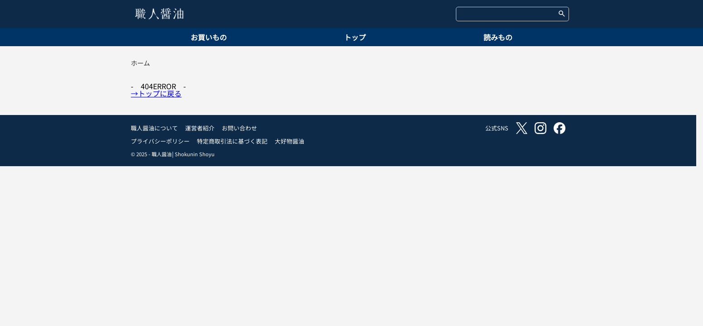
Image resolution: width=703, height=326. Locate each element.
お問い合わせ (239, 128)
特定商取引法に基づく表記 (232, 141)
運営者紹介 (200, 128)
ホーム (140, 62)
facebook (559, 128)
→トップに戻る (156, 93)
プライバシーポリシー (160, 141)
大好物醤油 (289, 141)
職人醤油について (154, 128)
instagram (540, 128)
